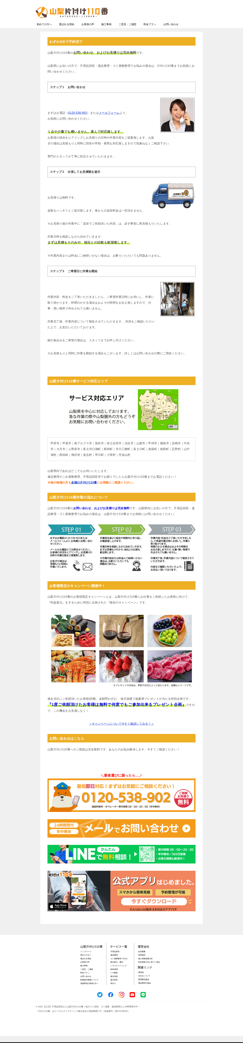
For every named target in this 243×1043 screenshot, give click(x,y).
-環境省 (141, 979)
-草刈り (113, 990)
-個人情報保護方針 (145, 966)
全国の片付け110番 (84, 489)
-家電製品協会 (143, 986)
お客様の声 (87, 31)
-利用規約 (142, 962)
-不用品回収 (115, 959)
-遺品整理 (114, 962)
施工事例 (106, 31)
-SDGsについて (144, 983)
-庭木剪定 (114, 987)
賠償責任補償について (89, 987)
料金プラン (150, 31)
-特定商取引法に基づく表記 (149, 969)
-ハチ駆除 (114, 980)
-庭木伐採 (114, 983)
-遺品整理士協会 (144, 990)
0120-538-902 (77, 119)
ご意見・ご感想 (127, 31)
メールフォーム (109, 119)
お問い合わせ (171, 31)
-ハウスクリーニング (118, 973)
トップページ (85, 959)
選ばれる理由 (66, 31)
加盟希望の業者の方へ (89, 990)
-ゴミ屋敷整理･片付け (119, 966)
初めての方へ (44, 31)
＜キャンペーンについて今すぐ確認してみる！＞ (121, 730)
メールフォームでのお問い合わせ (174, 21)
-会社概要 (142, 959)
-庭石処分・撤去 (116, 969)
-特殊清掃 (114, 976)
